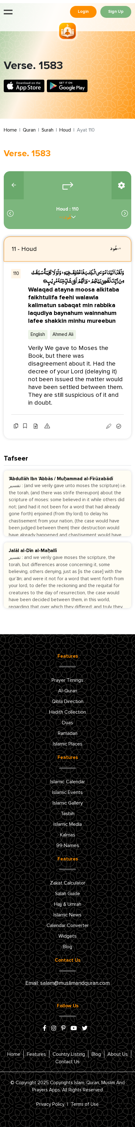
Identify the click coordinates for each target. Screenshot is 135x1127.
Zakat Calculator (67, 882)
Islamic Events (67, 792)
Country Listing (68, 1054)
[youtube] (74, 1028)
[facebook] (44, 1028)
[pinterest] (63, 1028)
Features (36, 1054)
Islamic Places (67, 743)
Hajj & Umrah (67, 904)
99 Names (67, 845)
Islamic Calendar (67, 781)
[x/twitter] (85, 1028)
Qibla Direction (67, 701)
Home (10, 129)
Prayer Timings (67, 680)
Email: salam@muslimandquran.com (67, 983)
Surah (47, 129)
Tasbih (67, 813)
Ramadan (68, 733)
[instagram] (53, 1028)
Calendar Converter (68, 925)
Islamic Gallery (67, 802)
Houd (65, 129)
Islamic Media (67, 824)
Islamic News (67, 914)
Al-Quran (67, 690)
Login (83, 12)
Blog (67, 946)
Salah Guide (67, 893)
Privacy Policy (50, 1104)
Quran (29, 129)
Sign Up (115, 12)
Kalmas (67, 834)
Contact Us (67, 1061)
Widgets (67, 936)
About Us (118, 1054)
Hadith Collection (67, 712)
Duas (67, 722)
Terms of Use (85, 1104)
